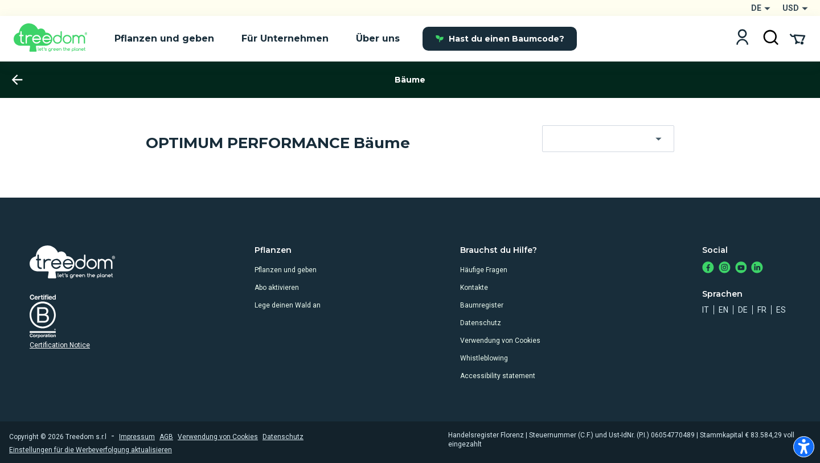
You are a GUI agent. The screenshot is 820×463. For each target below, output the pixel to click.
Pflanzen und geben (286, 270)
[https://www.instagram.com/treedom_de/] (725, 268)
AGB (166, 437)
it (705, 309)
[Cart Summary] (797, 38)
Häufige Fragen (483, 270)
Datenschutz (480, 323)
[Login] (742, 38)
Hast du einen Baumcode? (499, 39)
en (723, 309)
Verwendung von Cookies (500, 341)
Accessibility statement (497, 376)
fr (761, 309)
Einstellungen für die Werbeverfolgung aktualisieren (90, 450)
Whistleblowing (484, 358)
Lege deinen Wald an (288, 305)
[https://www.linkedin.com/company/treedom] (757, 268)
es (781, 309)
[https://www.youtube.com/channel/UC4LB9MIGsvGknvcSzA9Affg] (741, 268)
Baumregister (481, 305)
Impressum (137, 437)
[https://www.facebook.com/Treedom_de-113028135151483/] (708, 268)
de (743, 309)
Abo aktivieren (277, 288)
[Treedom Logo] (55, 38)
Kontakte (474, 288)
